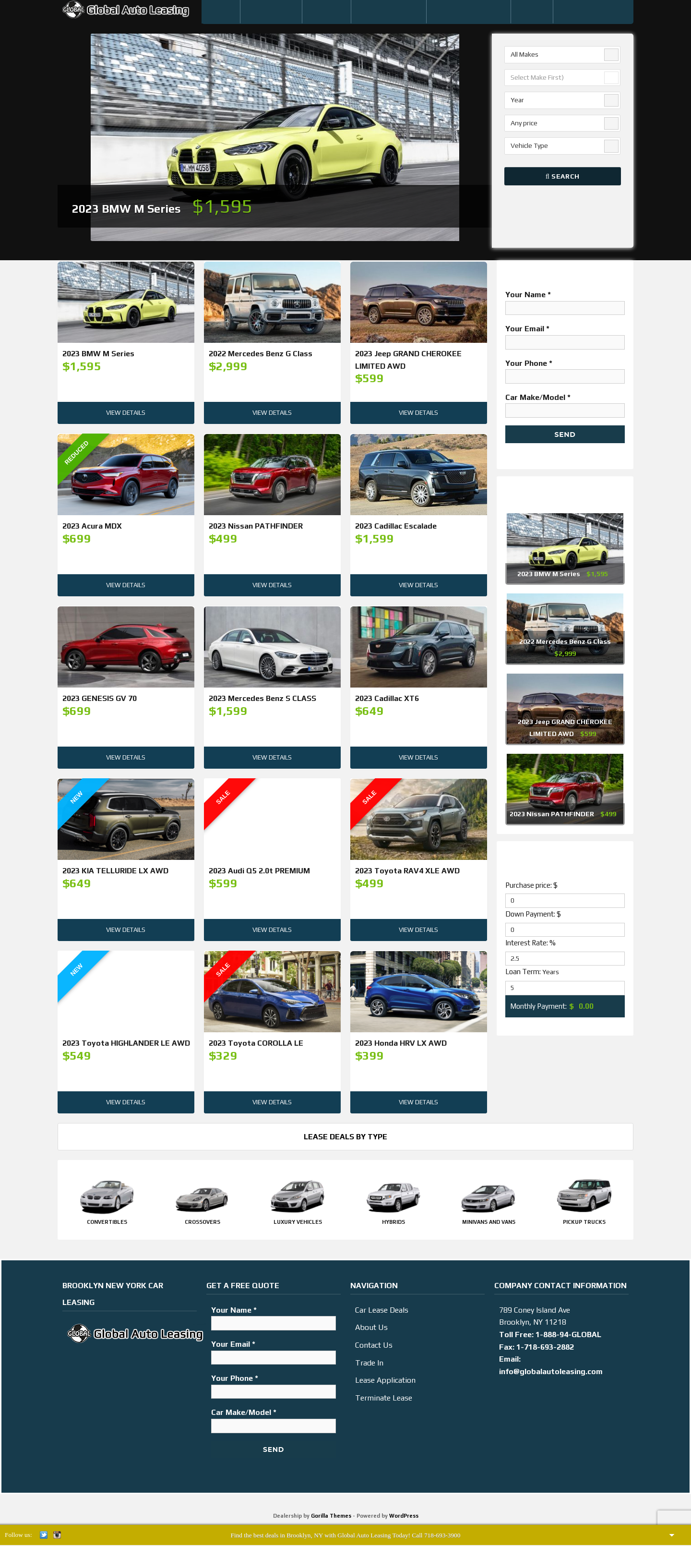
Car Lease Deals (381, 1310)
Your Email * (565, 335)
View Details (125, 414)
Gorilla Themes (331, 1516)
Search (563, 176)
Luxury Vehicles (298, 1222)
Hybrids (393, 1222)
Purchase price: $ (531, 885)
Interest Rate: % (530, 943)
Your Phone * (565, 370)
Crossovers (202, 1222)
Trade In (369, 1362)
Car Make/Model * (565, 404)
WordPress (403, 1516)
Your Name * (565, 301)
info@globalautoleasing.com (551, 1371)
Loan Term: (532, 971)
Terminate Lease (383, 1397)
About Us (371, 1327)
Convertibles (107, 1222)
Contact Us (374, 1345)
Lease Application (385, 1380)
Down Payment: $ (533, 914)
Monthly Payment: (538, 1006)
